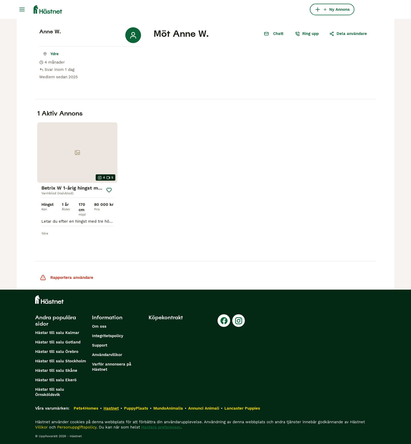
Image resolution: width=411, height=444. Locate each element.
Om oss (99, 326)
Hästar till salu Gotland (57, 342)
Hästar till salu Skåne (56, 370)
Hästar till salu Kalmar (57, 332)
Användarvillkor (107, 354)
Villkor (41, 427)
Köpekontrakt (166, 317)
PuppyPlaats (136, 408)
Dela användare (348, 33)
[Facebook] (224, 320)
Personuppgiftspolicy (76, 427)
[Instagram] (238, 320)
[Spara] (109, 190)
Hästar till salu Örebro (56, 351)
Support (99, 345)
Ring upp (307, 33)
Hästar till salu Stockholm (60, 361)
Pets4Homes (86, 408)
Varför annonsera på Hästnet (111, 367)
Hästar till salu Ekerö (56, 380)
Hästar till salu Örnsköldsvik (49, 392)
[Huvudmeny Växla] (22, 9)
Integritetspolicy (107, 335)
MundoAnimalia (168, 408)
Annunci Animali (203, 408)
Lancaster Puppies (242, 408)
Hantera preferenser (161, 427)
